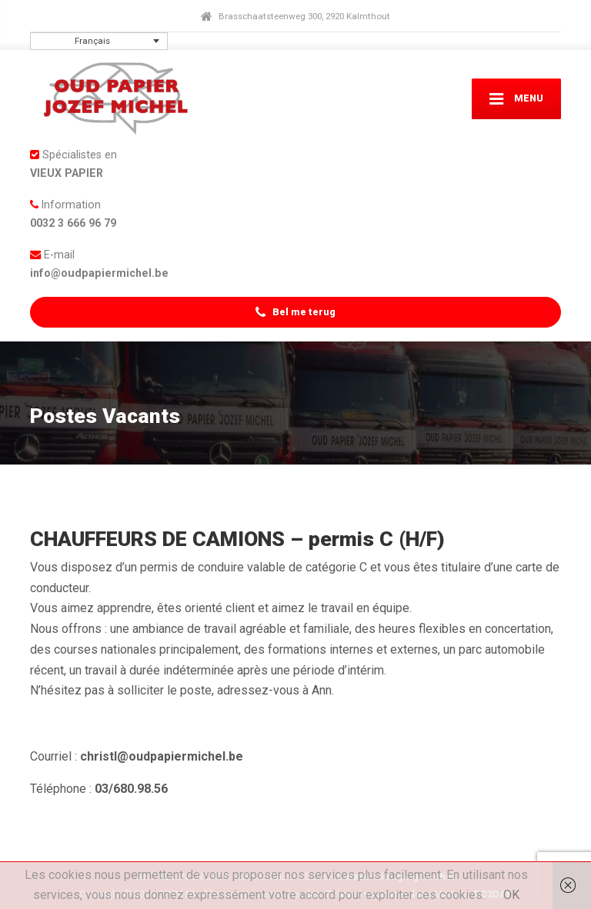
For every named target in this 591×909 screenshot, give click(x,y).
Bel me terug (295, 312)
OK (511, 894)
